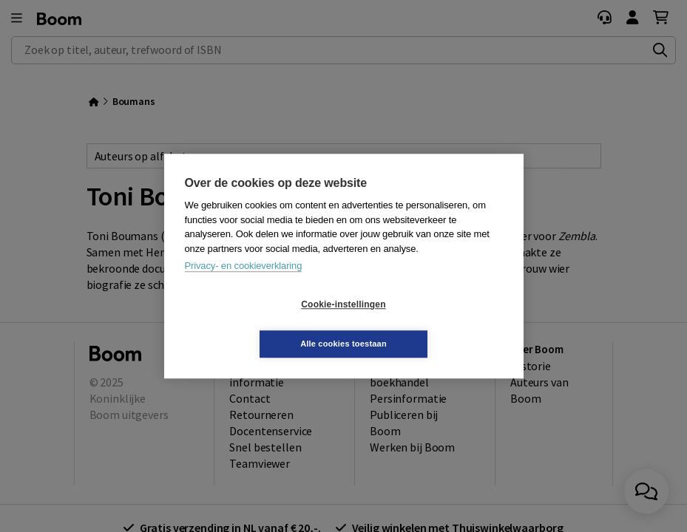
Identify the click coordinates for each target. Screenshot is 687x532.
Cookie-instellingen (255, 324)
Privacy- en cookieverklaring (243, 285)
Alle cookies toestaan (431, 323)
